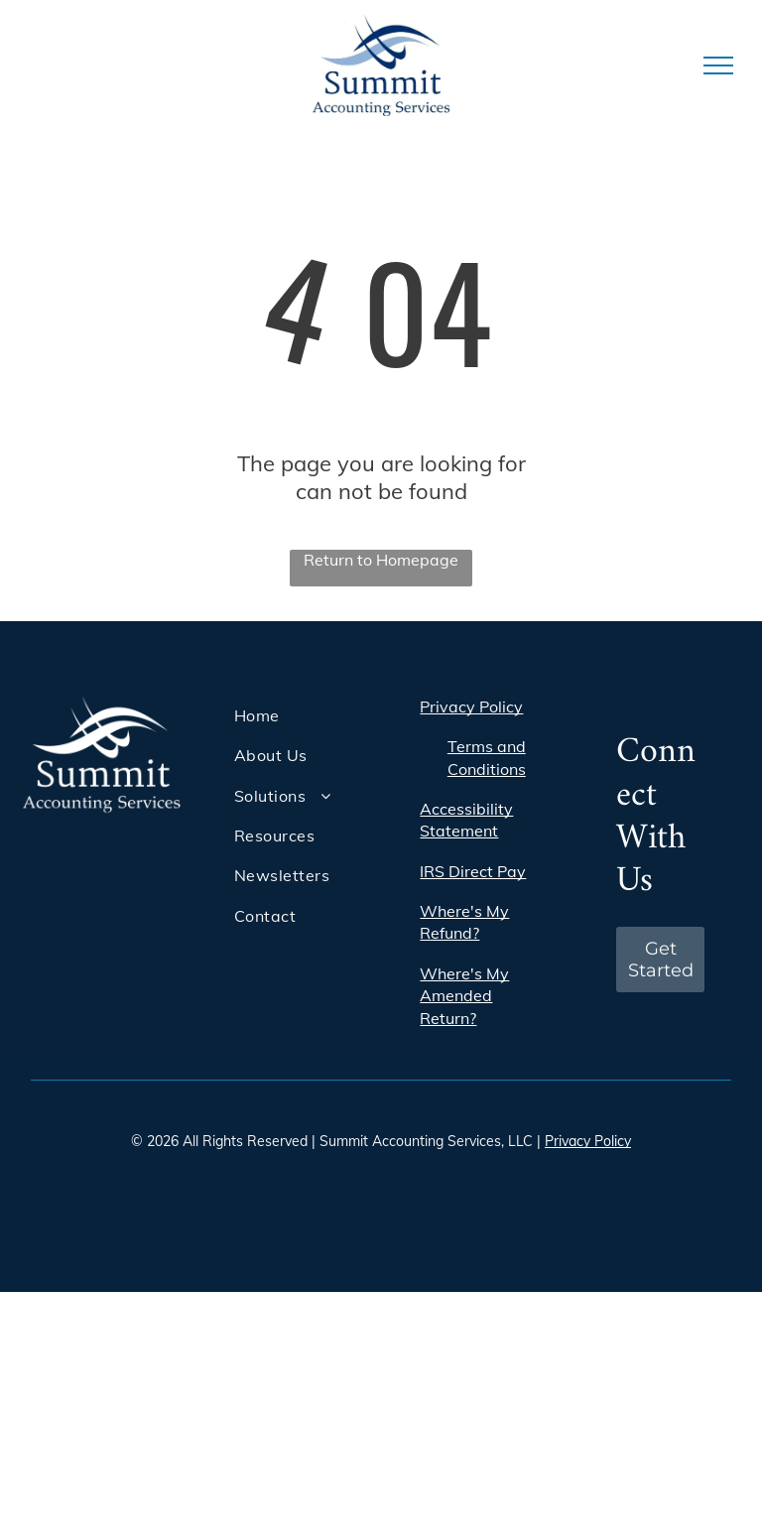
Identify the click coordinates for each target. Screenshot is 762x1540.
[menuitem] (305, 715)
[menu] (718, 65)
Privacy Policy (471, 706)
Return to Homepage (381, 560)
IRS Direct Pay (473, 871)
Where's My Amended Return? (464, 995)
